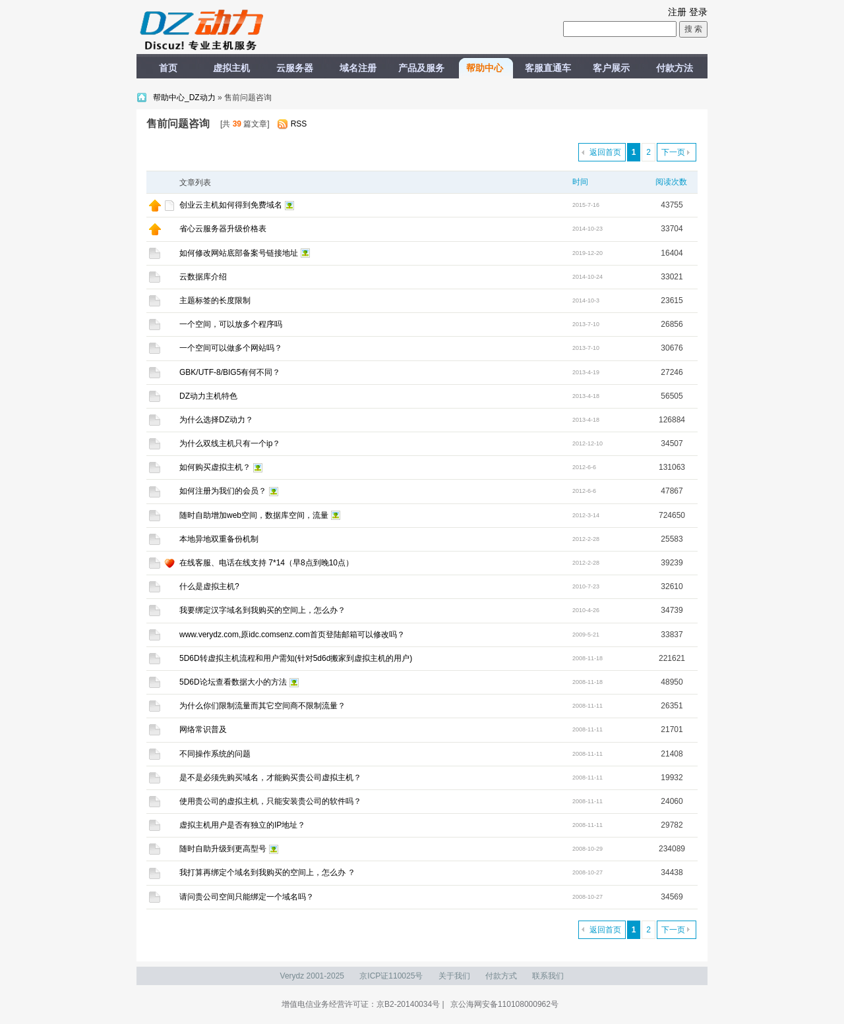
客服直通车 (548, 68)
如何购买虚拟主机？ (215, 467)
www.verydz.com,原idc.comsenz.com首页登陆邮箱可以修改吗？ (292, 634)
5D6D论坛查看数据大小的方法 (233, 682)
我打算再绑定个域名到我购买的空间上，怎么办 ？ (267, 872)
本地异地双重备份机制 (218, 539)
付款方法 (674, 68)
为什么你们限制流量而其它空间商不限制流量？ (262, 705)
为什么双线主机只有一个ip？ (229, 443)
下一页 (673, 152)
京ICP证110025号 (391, 976)
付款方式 (501, 976)
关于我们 (454, 976)
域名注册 (358, 68)
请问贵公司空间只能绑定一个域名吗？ (246, 896)
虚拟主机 (231, 68)
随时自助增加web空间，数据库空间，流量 (253, 515)
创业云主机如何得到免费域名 (230, 205)
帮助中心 (484, 68)
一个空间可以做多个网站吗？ (230, 348)
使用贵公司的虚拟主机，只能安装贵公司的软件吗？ (270, 801)
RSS (299, 123)
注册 (677, 12)
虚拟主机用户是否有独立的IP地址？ (242, 825)
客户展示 (611, 68)
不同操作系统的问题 (215, 753)
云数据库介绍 (203, 276)
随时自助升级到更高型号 (222, 848)
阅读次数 (671, 181)
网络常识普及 (203, 729)
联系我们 (548, 976)
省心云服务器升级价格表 (222, 228)
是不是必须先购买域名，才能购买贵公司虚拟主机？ (270, 777)
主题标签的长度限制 (215, 300)
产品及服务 (421, 68)
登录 (698, 12)
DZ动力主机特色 (208, 396)
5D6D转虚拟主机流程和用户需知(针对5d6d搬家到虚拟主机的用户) (295, 658)
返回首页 (605, 152)
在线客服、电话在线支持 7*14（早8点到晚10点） (266, 562)
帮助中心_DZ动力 (185, 97)
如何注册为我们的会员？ (222, 491)
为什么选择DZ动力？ (216, 419)
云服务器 (294, 68)
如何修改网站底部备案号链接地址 (238, 253)
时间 (580, 181)
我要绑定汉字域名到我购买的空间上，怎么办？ (262, 610)
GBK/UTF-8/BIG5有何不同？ (229, 372)
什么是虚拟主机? (209, 586)
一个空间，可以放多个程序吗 (230, 324)
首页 (168, 68)
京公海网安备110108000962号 (504, 1004)
